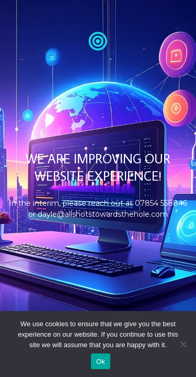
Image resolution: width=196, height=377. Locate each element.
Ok (100, 361)
